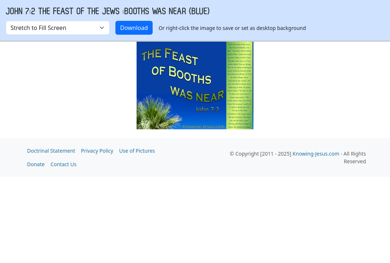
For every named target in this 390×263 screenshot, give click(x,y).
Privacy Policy (97, 150)
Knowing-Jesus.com (315, 153)
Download (134, 28)
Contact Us (63, 164)
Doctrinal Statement (51, 150)
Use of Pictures (137, 150)
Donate (36, 164)
